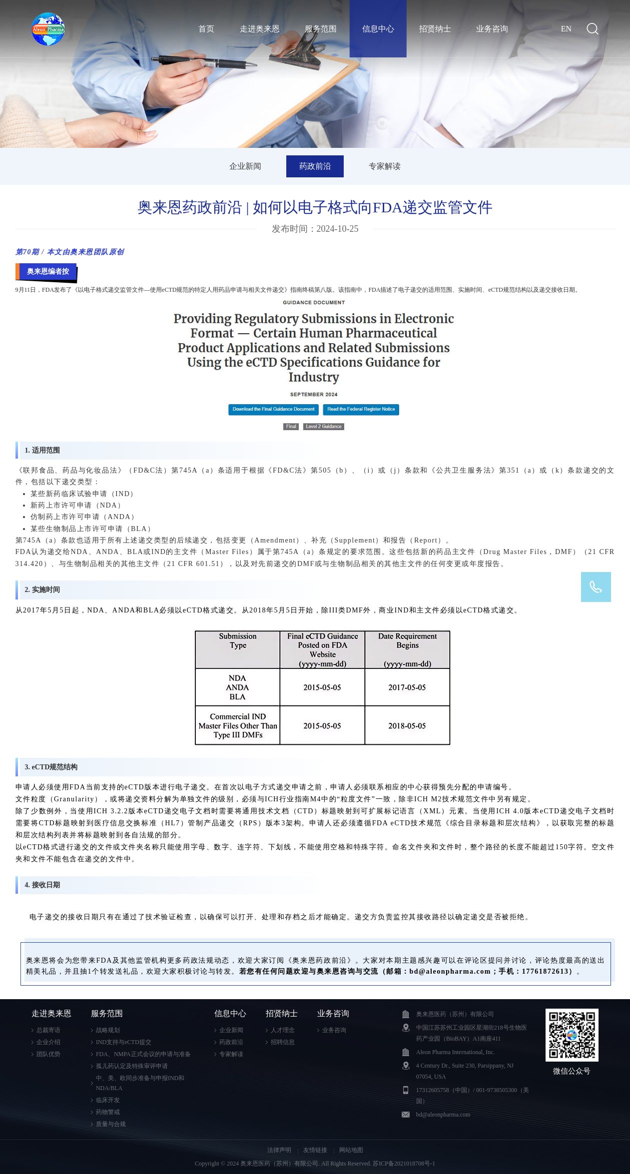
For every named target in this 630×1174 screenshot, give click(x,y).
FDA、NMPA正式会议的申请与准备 (143, 1054)
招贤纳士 (435, 28)
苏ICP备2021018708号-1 (404, 1163)
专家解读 (385, 166)
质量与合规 (111, 1124)
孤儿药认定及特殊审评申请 (132, 1066)
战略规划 (108, 1030)
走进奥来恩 (260, 28)
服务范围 (321, 28)
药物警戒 (108, 1112)
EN (566, 28)
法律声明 (280, 1150)
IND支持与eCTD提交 (123, 1042)
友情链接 (316, 1150)
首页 (206, 28)
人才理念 (283, 1030)
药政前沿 (315, 166)
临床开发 (108, 1100)
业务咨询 (492, 28)
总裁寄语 (48, 1030)
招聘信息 (283, 1042)
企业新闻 (245, 166)
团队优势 (48, 1054)
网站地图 (351, 1150)
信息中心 (378, 28)
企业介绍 (48, 1042)
